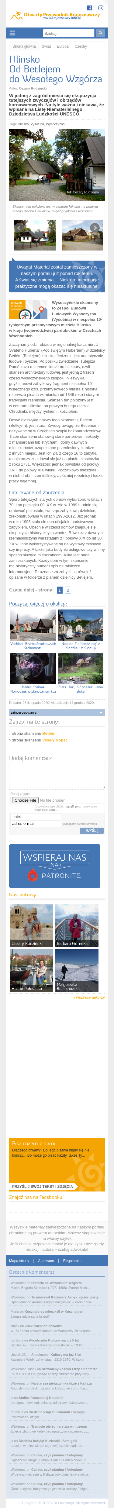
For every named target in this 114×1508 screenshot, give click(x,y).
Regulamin (72, 1261)
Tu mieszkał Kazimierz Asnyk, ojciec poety (64, 1297)
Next (95, 228)
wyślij (92, 830)
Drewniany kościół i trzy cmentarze (69, 1369)
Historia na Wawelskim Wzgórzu (56, 1283)
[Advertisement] (57, 1076)
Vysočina (37, 124)
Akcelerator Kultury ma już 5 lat (54, 1340)
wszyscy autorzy (90, 997)
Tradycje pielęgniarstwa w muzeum (59, 1426)
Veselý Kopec (55, 740)
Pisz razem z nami (33, 1143)
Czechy (81, 46)
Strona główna (24, 46)
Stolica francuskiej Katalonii (41, 1398)
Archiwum (46, 1261)
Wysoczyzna (55, 124)
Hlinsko (23, 124)
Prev (19, 228)
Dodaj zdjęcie (20, 794)
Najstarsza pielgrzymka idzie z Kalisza (61, 1383)
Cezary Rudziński (33, 88)
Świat (46, 46)
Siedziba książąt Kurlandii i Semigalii (58, 1412)
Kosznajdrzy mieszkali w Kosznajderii (55, 1311)
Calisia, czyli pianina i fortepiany (57, 1455)
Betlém (48, 733)
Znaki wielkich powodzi (43, 1326)
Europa (63, 46)
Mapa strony (19, 1261)
